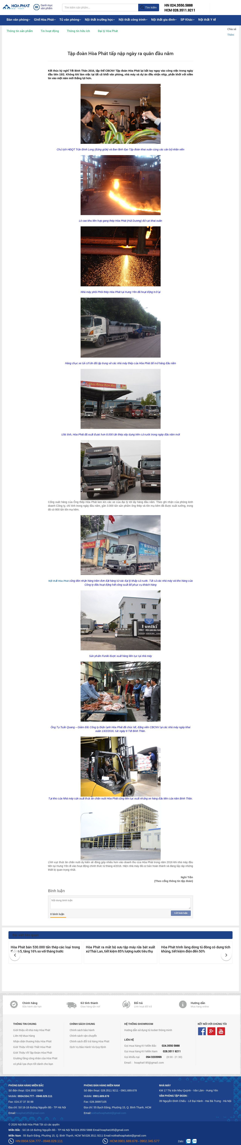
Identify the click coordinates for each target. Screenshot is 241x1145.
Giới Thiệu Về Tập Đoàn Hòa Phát (32, 1052)
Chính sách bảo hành (82, 1030)
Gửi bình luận (180, 913)
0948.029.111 (53, 1141)
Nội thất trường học (100, 19)
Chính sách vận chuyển (83, 1035)
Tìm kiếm (148, 7)
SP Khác (187, 19)
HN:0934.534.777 (28, 1141)
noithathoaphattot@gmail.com (108, 1113)
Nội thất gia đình (164, 19)
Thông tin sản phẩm (20, 31)
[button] (15, 955)
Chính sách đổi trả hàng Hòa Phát (89, 1041)
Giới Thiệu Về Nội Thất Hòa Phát (32, 1047)
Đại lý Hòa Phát (108, 31)
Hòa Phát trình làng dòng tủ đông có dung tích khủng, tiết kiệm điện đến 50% (195, 949)
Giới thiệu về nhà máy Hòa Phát (31, 1030)
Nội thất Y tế (207, 19)
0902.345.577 (149, 1141)
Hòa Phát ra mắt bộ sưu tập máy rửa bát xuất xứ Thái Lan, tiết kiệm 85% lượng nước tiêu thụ (120, 949)
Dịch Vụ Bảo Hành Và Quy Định (88, 1047)
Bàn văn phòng (18, 19)
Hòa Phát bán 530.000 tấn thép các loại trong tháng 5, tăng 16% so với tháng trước (45, 949)
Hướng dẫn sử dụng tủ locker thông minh (148, 1030)
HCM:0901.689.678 (123, 1141)
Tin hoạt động (50, 31)
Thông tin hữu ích (78, 31)
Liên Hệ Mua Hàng (24, 1035)
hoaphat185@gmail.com (149, 1062)
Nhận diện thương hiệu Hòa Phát (32, 1041)
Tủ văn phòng (70, 19)
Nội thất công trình (133, 19)
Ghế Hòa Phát (45, 19)
